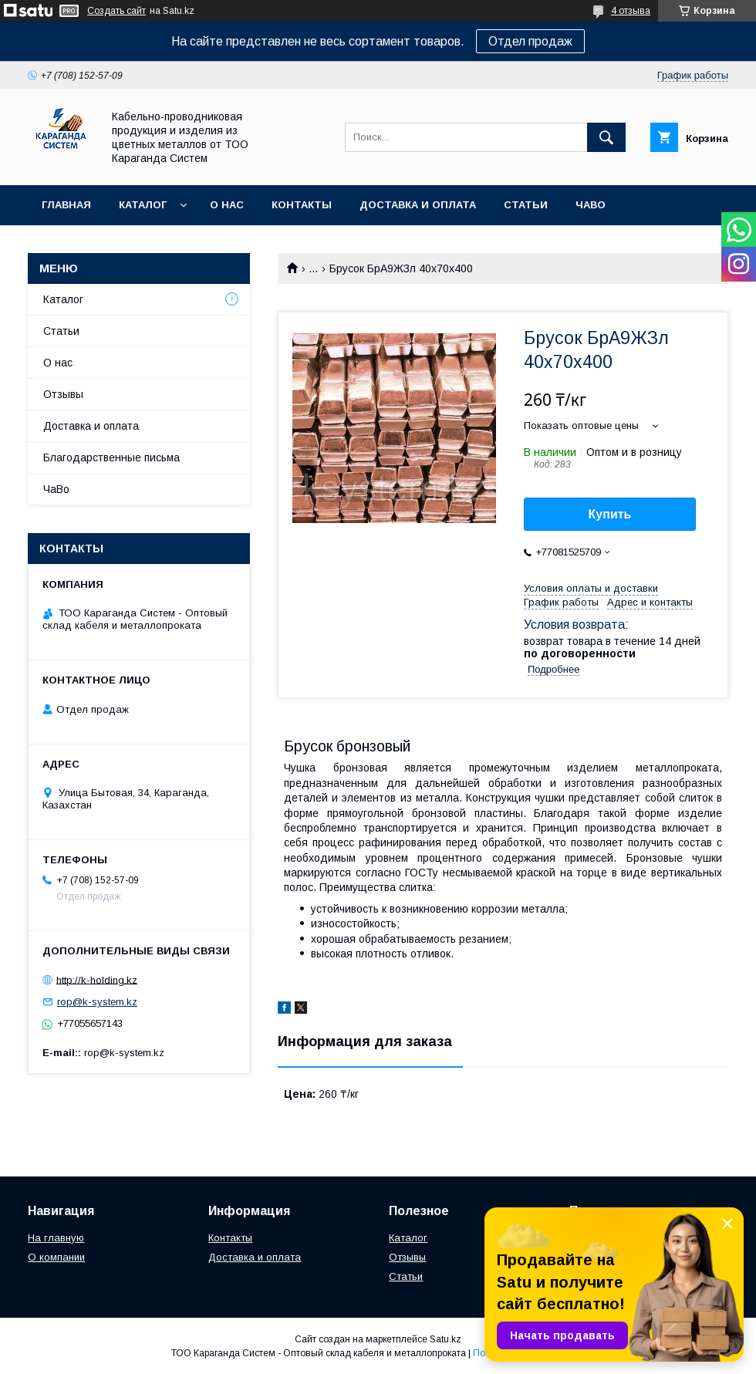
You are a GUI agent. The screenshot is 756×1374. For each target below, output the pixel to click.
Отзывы (63, 394)
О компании (56, 1257)
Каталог (143, 205)
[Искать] (606, 137)
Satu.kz (445, 1339)
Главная (66, 205)
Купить (610, 514)
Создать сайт (116, 10)
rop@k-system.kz (97, 1002)
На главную (56, 1238)
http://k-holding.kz (96, 979)
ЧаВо (590, 205)
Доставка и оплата (417, 205)
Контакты (302, 205)
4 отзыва (630, 10)
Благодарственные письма (111, 457)
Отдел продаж (530, 41)
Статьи (526, 205)
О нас (227, 205)
